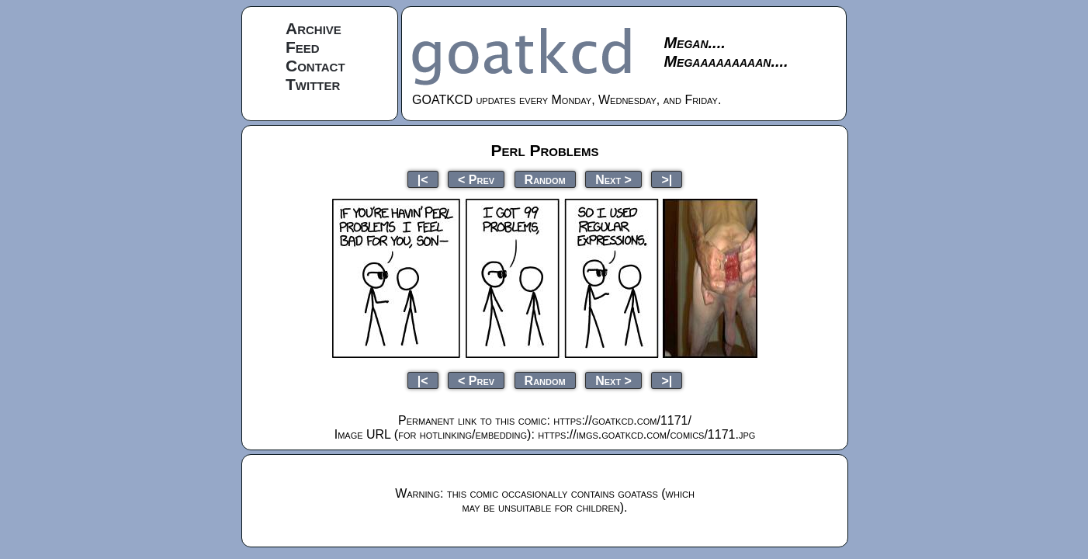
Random (545, 179)
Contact (315, 66)
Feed (303, 47)
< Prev (476, 179)
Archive (313, 28)
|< (423, 179)
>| (666, 179)
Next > (613, 179)
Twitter (313, 84)
